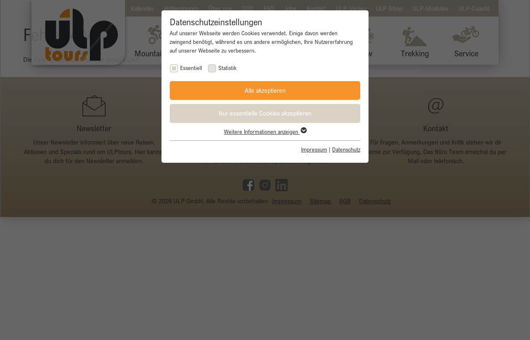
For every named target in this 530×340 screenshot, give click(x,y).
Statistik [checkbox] (227, 68)
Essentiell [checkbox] (191, 68)
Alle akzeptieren (265, 90)
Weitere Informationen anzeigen (265, 131)
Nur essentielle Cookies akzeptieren (265, 113)
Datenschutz (346, 149)
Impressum (314, 149)
